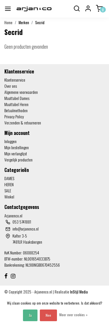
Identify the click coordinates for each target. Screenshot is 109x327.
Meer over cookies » (73, 314)
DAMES (9, 178)
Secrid (39, 22)
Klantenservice (14, 80)
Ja (30, 315)
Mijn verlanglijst (15, 153)
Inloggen (10, 141)
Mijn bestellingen (16, 147)
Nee (48, 315)
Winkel (9, 197)
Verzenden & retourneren (22, 122)
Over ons (10, 86)
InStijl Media (78, 292)
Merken (24, 22)
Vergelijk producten (18, 160)
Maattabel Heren (16, 104)
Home (8, 22)
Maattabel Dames (16, 98)
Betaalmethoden (16, 110)
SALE (7, 190)
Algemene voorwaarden (21, 92)
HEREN (9, 184)
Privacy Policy (14, 116)
